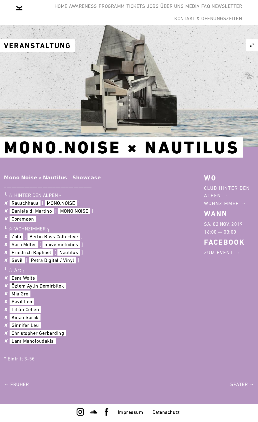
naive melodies (61, 244)
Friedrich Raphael (31, 252)
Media (213, 12)
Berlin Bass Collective (53, 236)
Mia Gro (20, 293)
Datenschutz (166, 412)
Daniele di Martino (32, 211)
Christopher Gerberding (38, 333)
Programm (103, 12)
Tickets (134, 12)
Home (36, 12)
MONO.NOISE (61, 203)
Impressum (130, 412)
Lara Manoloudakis (33, 341)
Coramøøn (23, 219)
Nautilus (68, 252)
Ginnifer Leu (25, 325)
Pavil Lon (22, 301)
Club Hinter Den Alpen (227, 191)
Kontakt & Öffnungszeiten (204, 35)
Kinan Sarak (25, 317)
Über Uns (185, 12)
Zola (16, 236)
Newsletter (146, 35)
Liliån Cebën (25, 309)
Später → (242, 384)
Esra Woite (23, 278)
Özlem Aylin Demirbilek (38, 286)
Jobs (159, 12)
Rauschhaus (25, 203)
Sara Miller (24, 244)
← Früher (16, 384)
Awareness (67, 12)
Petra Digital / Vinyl (52, 260)
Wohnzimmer (221, 203)
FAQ (234, 12)
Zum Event (218, 252)
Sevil (17, 260)
